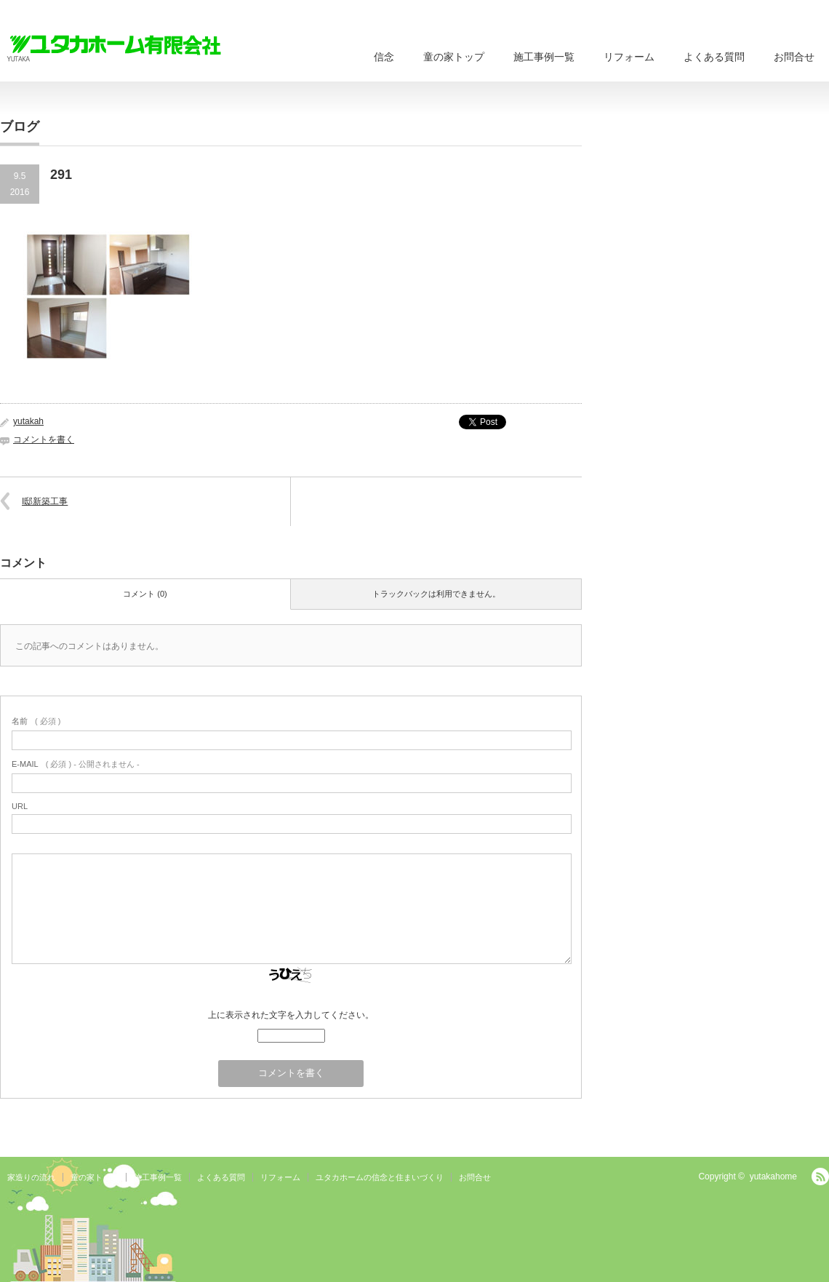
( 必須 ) (36, 721)
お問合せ (794, 57)
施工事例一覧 (543, 57)
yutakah (28, 421)
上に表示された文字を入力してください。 (291, 1015)
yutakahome (773, 1176)
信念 (384, 57)
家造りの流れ (31, 1177)
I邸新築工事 (45, 501)
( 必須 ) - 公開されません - (76, 764)
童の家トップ (453, 57)
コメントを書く (43, 439)
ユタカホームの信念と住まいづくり (380, 1177)
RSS (820, 1176)
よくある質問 (714, 57)
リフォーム (629, 57)
